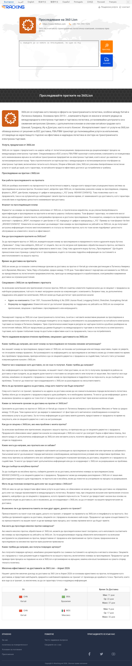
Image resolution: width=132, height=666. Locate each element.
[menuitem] (9, 2)
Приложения (8, 654)
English (31, 2)
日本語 (90, 2)
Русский (101, 2)
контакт (124, 7)
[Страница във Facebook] (89, 654)
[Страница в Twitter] (101, 654)
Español (66, 2)
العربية (20, 2)
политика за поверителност (15, 645)
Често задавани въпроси (56, 640)
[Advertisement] (66, 75)
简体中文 (42, 2)
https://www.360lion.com (54, 24)
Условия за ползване (12, 649)
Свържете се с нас (53, 645)
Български (9, 2)
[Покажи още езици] (128, 2)
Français (113, 2)
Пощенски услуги (108, 7)
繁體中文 (54, 2)
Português (78, 2)
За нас (5, 640)
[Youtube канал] (113, 654)
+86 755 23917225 (81, 24)
